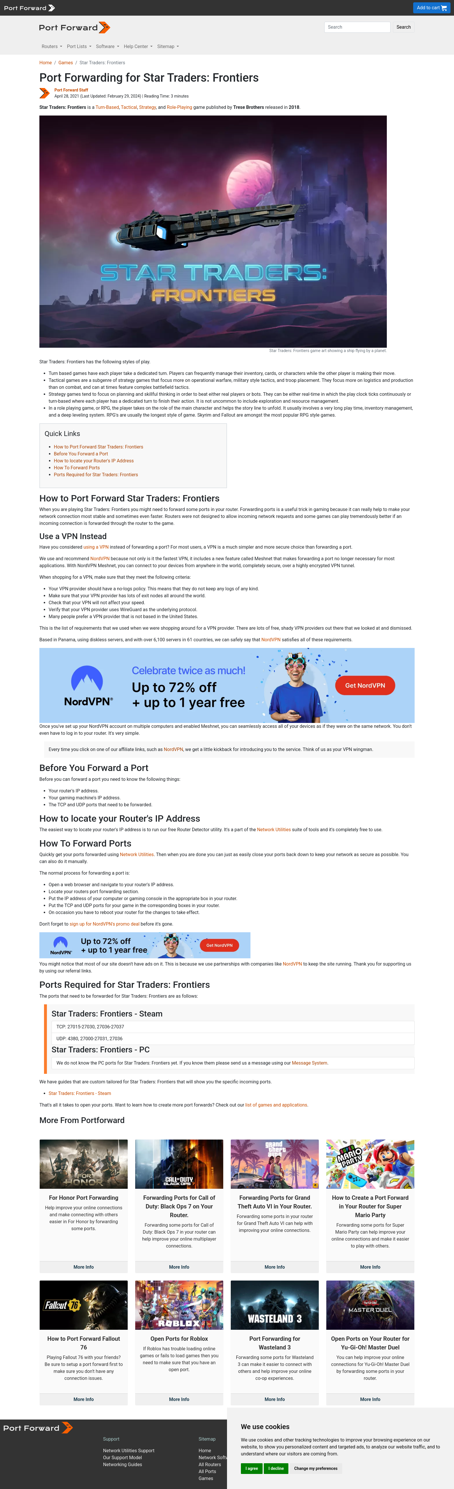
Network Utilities (274, 829)
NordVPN (100, 558)
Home (45, 62)
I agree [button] (252, 1468)
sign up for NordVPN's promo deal (104, 924)
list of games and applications (276, 1105)
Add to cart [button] (432, 8)
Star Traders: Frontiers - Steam (80, 1093)
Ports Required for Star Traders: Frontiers (96, 474)
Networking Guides (122, 1464)
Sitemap (207, 1439)
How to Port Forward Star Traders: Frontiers (98, 447)
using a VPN (96, 547)
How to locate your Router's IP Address (94, 461)
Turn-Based (107, 107)
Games (65, 62)
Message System (309, 1063)
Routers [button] (50, 46)
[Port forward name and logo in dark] (74, 27)
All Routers (210, 1464)
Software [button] (106, 46)
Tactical (129, 107)
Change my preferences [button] (315, 1468)
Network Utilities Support (128, 1450)
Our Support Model (122, 1457)
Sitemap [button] (166, 46)
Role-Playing (179, 107)
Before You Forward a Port (81, 454)
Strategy (147, 107)
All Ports (207, 1471)
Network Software (217, 1457)
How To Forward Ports (77, 467)
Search (404, 27)
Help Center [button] (136, 46)
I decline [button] (276, 1468)
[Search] (357, 27)
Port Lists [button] (77, 46)
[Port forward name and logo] (29, 7)
